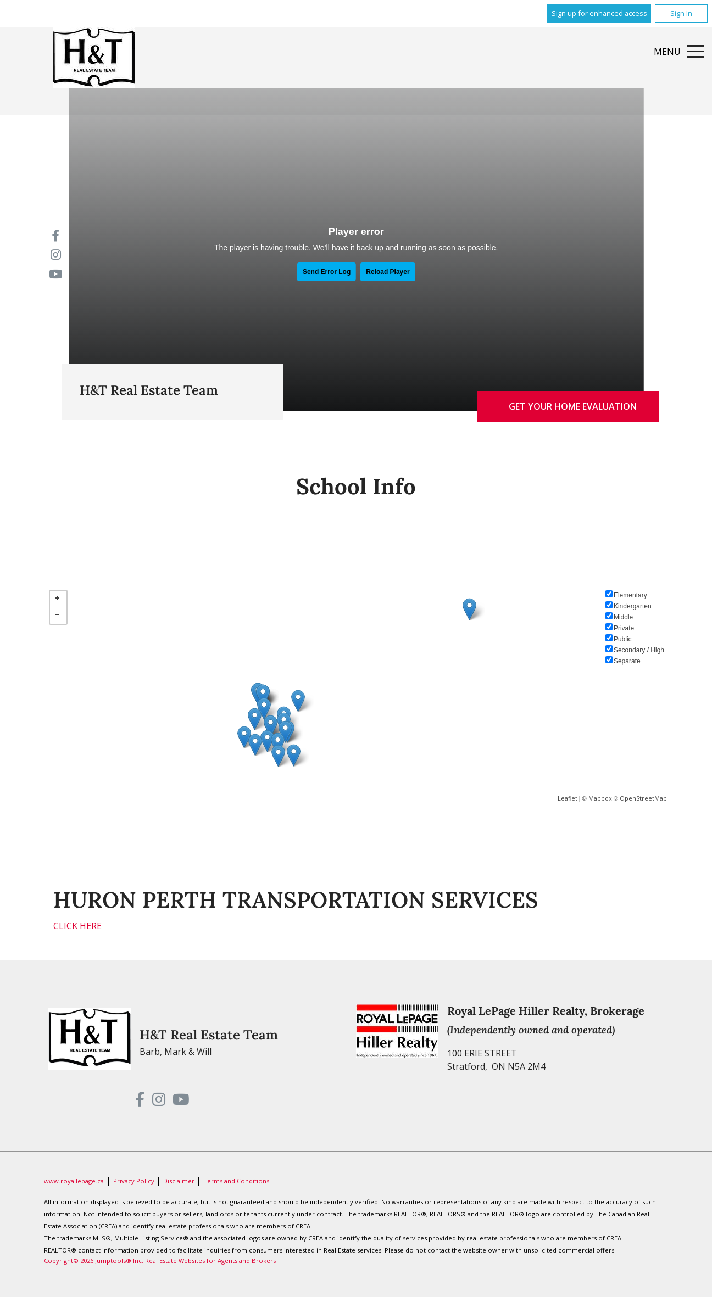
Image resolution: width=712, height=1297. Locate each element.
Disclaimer (179, 1181)
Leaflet (567, 798)
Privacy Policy (134, 1181)
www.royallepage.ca (74, 1181)
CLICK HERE (77, 926)
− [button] (58, 615)
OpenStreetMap (643, 798)
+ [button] (58, 599)
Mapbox (600, 798)
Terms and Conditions (236, 1181)
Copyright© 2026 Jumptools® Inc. (93, 1260)
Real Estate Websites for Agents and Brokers (210, 1260)
